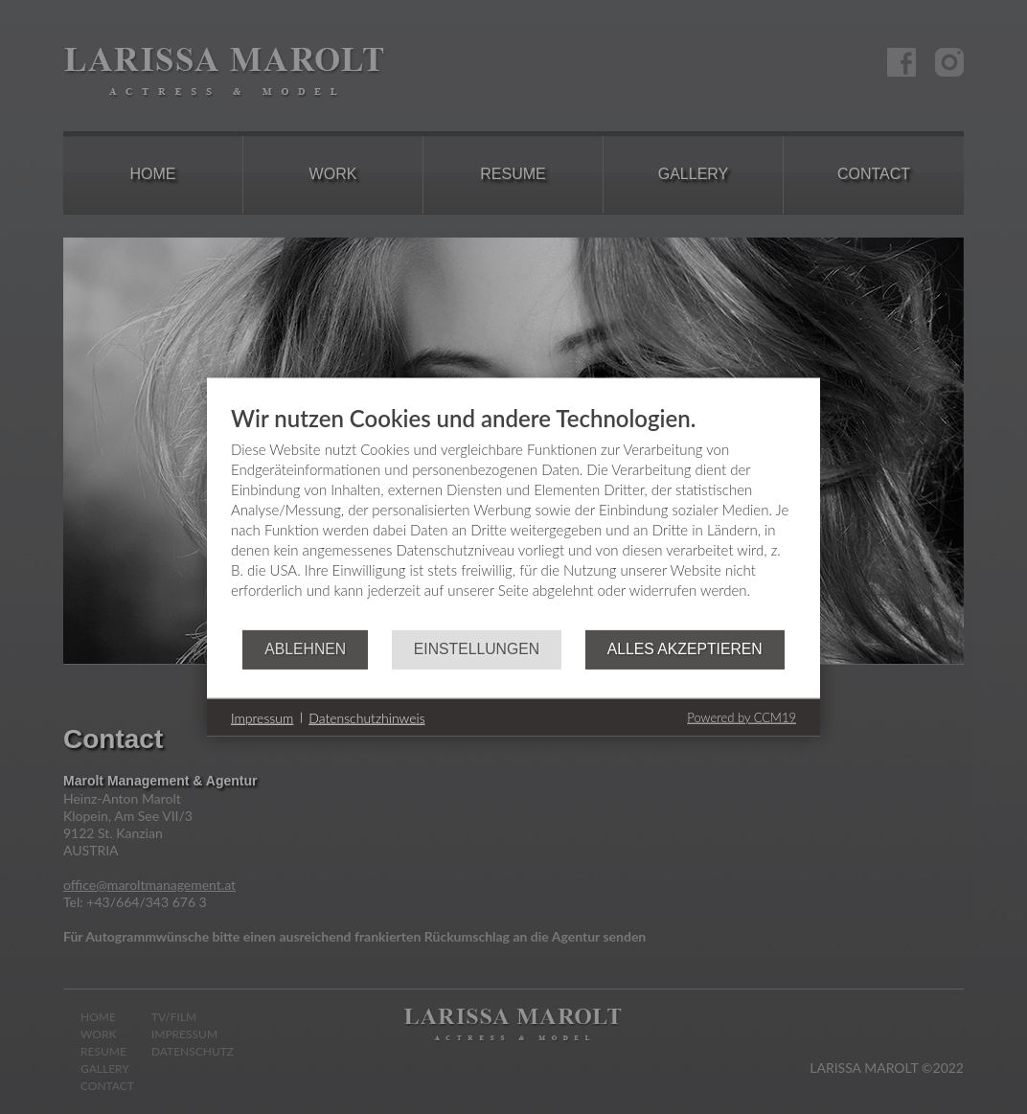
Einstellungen (476, 649)
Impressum (262, 717)
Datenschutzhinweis (366, 717)
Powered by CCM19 (741, 717)
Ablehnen (305, 649)
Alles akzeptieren (685, 649)
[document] (513, 517)
